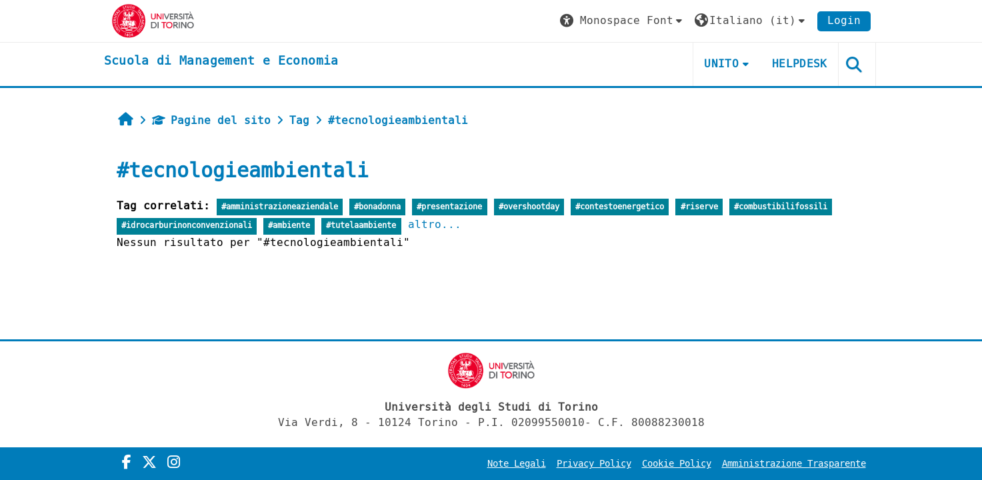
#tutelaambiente (361, 225)
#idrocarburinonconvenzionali (186, 225)
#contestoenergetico (619, 207)
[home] (221, 61)
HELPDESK (799, 63)
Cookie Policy (676, 464)
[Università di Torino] (153, 20)
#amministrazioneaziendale (279, 207)
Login (844, 20)
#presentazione (449, 207)
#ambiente (289, 225)
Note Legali (516, 464)
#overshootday (529, 207)
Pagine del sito (211, 120)
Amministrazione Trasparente (794, 464)
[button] (622, 21)
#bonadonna (377, 207)
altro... (434, 224)
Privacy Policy (594, 464)
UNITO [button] (721, 63)
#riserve (699, 207)
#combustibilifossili (780, 207)
